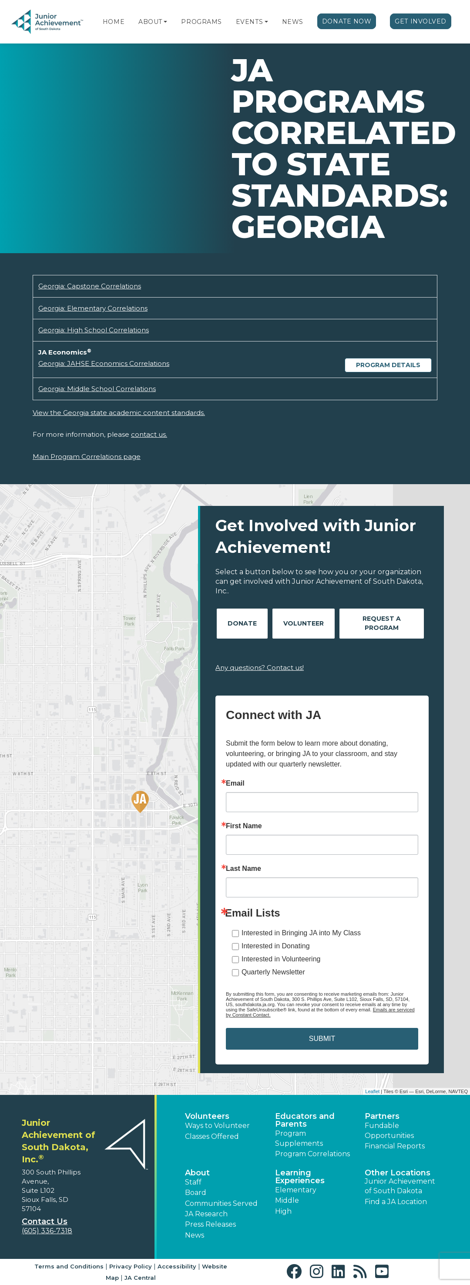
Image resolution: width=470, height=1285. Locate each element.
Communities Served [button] (221, 1203)
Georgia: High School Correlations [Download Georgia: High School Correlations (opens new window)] (93, 330)
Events (249, 22)
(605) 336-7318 (47, 1231)
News (292, 22)
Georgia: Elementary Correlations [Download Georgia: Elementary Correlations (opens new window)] (93, 308)
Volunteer (303, 623)
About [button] (197, 1173)
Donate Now (347, 21)
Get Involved (420, 21)
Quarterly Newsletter (273, 972)
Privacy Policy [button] (130, 1266)
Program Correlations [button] (312, 1154)
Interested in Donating (276, 946)
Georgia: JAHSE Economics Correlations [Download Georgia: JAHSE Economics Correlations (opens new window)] (103, 363)
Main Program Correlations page (87, 456)
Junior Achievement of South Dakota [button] (400, 1186)
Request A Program (382, 623)
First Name (244, 826)
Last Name (243, 868)
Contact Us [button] (44, 1221)
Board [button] (195, 1192)
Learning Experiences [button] (300, 1177)
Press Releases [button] (210, 1224)
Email (235, 783)
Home (113, 22)
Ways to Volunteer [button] (217, 1125)
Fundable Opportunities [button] (389, 1130)
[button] (165, 22)
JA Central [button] (140, 1277)
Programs (201, 22)
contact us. (149, 434)
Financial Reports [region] (395, 1146)
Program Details (388, 365)
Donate (242, 623)
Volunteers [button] (207, 1116)
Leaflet (372, 1091)
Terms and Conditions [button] (69, 1266)
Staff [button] (193, 1182)
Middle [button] (287, 1200)
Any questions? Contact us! (259, 667)
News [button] (194, 1235)
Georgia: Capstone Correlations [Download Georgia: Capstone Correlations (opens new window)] (89, 286)
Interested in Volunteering (281, 959)
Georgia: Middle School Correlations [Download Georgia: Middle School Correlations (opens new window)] (97, 389)
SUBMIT (322, 1038)
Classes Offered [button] (212, 1136)
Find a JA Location (396, 1202)
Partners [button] (382, 1116)
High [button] (283, 1211)
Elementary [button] (295, 1190)
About (150, 22)
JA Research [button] (206, 1214)
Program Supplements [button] (299, 1138)
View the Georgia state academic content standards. (119, 412)
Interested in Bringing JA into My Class (301, 933)
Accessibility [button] (177, 1266)
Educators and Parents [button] (305, 1120)
